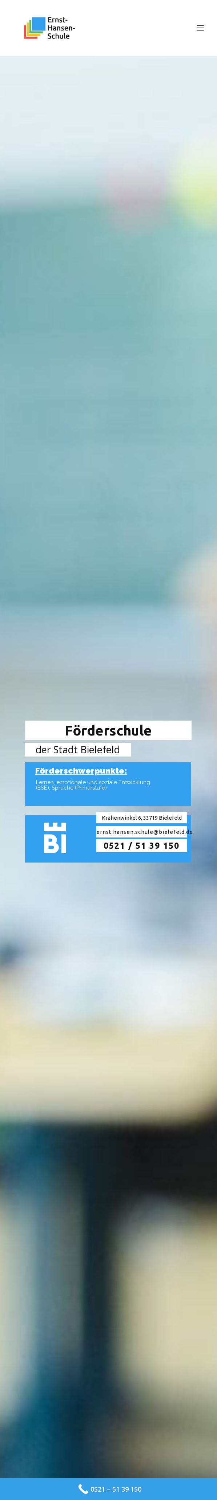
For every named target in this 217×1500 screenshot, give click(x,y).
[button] (200, 28)
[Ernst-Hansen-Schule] (49, 28)
